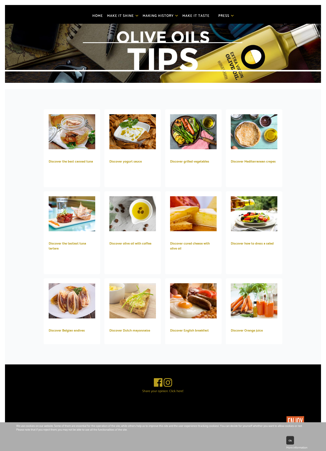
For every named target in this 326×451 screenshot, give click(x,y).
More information (296, 447)
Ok (290, 440)
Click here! (176, 390)
